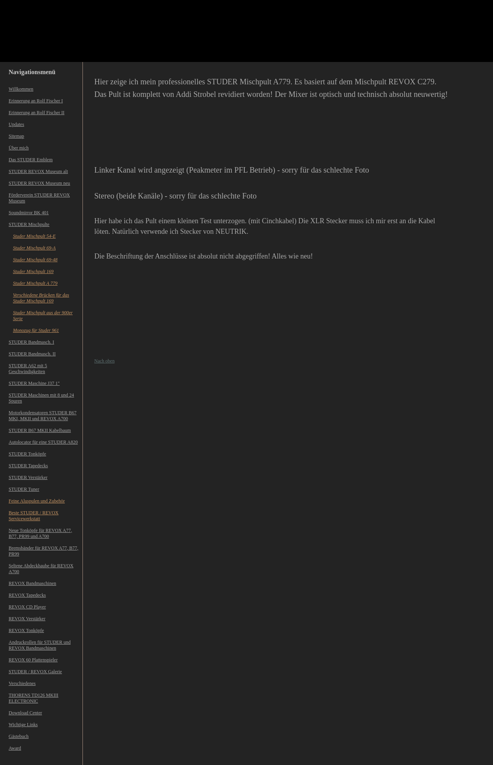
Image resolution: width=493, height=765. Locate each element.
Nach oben (104, 361)
